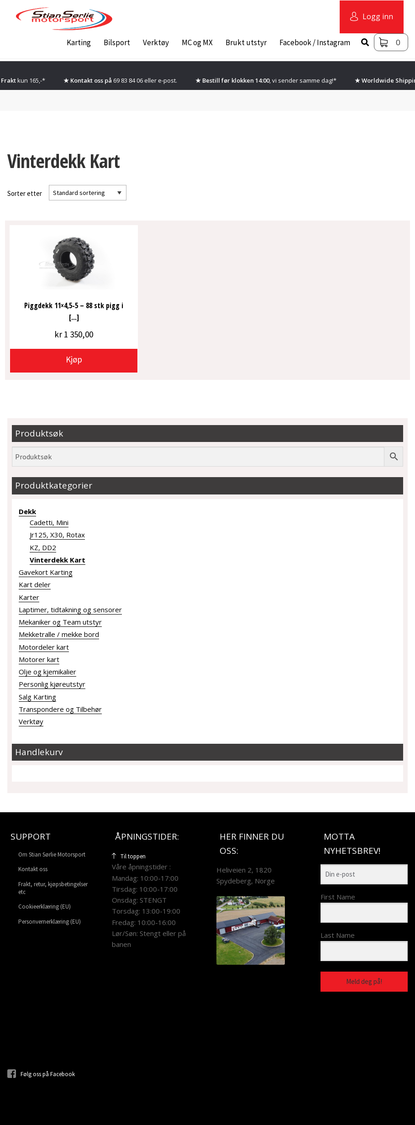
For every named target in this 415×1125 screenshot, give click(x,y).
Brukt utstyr (246, 42)
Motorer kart (39, 659)
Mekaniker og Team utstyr (60, 621)
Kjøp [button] (74, 359)
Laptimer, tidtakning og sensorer (70, 609)
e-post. (167, 80)
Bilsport (117, 42)
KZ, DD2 (43, 547)
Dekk (27, 511)
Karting (79, 42)
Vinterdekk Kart (57, 559)
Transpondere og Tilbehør (60, 709)
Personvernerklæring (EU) (49, 921)
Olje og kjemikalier (47, 671)
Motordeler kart (44, 647)
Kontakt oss (32, 869)
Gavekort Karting (46, 572)
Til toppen (129, 856)
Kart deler (35, 584)
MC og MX (197, 42)
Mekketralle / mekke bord (59, 634)
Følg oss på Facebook (41, 1074)
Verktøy (156, 42)
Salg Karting (37, 696)
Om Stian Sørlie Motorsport (51, 854)
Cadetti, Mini (49, 522)
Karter (29, 597)
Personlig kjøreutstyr (52, 684)
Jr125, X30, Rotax (57, 534)
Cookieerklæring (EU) (44, 906)
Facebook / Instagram (314, 42)
